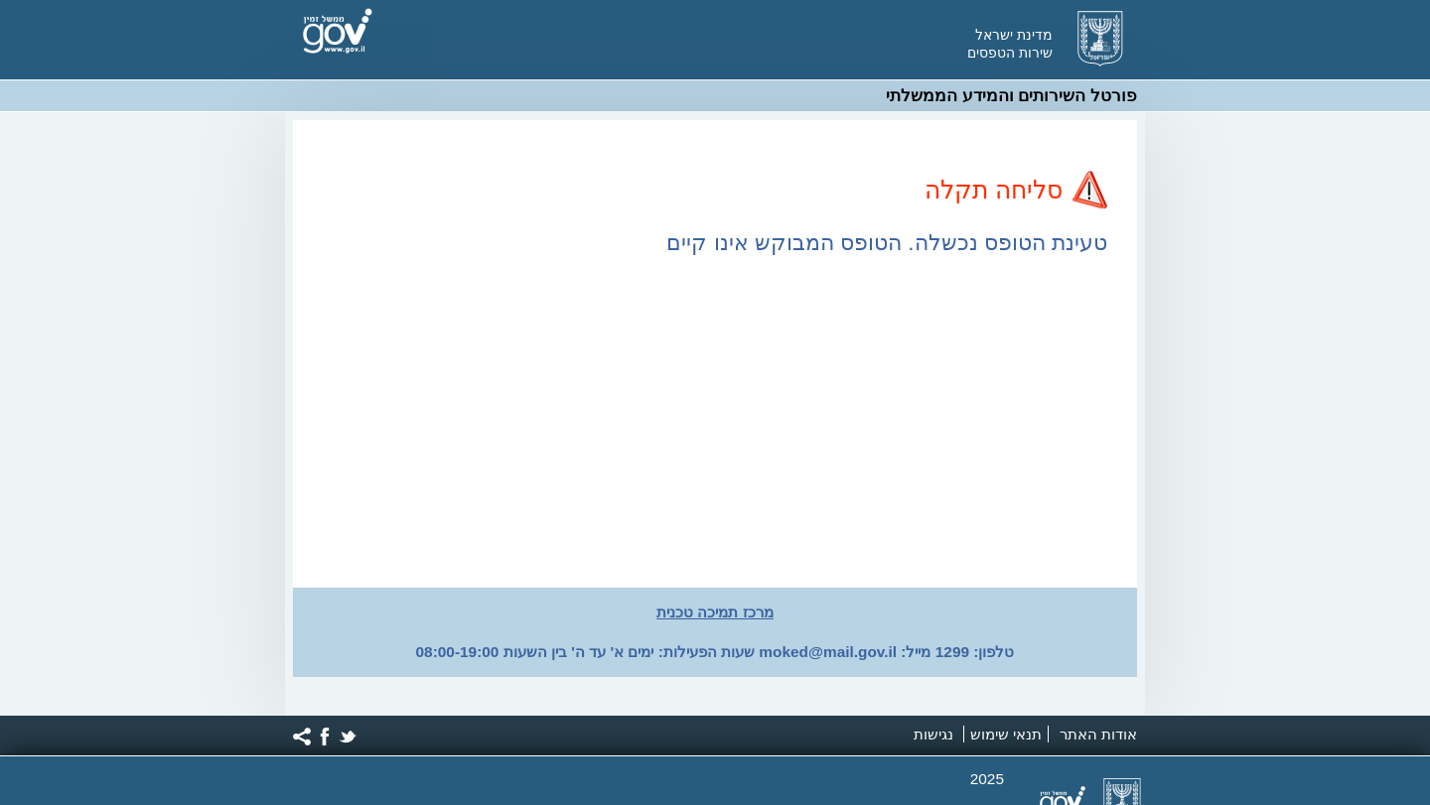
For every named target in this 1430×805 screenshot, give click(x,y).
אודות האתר (1098, 734)
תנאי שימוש (1006, 734)
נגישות (933, 734)
